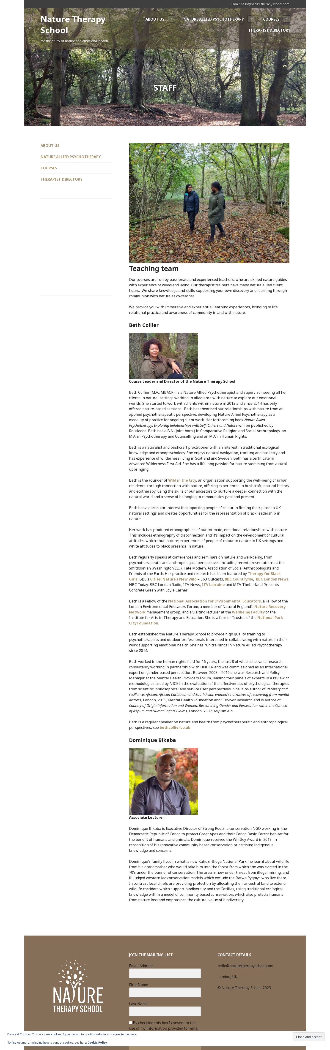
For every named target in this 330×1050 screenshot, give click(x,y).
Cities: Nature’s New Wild (173, 579)
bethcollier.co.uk (175, 727)
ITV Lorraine (213, 584)
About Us (160, 19)
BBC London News (272, 579)
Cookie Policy (97, 1043)
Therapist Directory (269, 30)
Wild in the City (182, 480)
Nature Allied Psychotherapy (219, 19)
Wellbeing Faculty (248, 612)
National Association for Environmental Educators (214, 601)
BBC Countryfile (239, 579)
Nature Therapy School (73, 25)
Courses (276, 19)
